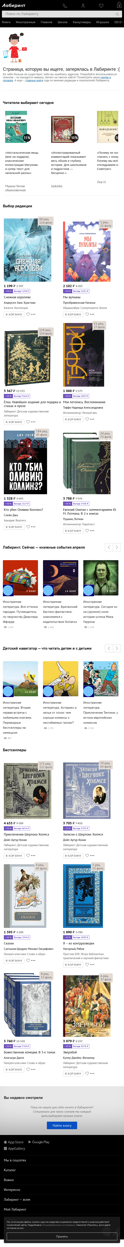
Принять (62, 1236)
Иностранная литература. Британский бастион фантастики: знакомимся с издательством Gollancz (60, 612)
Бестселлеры (14, 749)
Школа (62, 22)
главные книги (34, 80)
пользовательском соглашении (58, 1224)
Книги (6, 22)
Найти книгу (62, 1125)
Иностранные (25, 22)
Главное (46, 22)
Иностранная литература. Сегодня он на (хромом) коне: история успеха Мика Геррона (100, 612)
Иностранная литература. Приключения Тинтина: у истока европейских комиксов (100, 712)
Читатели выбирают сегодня (28, 102)
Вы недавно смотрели (23, 1097)
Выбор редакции (17, 205)
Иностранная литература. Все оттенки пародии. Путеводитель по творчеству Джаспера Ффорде (20, 612)
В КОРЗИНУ (14, 314)
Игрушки (102, 22)
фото (45, 222)
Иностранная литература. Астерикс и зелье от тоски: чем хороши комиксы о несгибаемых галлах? (60, 712)
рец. (44, 219)
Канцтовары (82, 22)
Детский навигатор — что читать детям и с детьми (47, 648)
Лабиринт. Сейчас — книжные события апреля (44, 547)
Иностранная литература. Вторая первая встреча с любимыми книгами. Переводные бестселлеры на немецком (17, 717)
